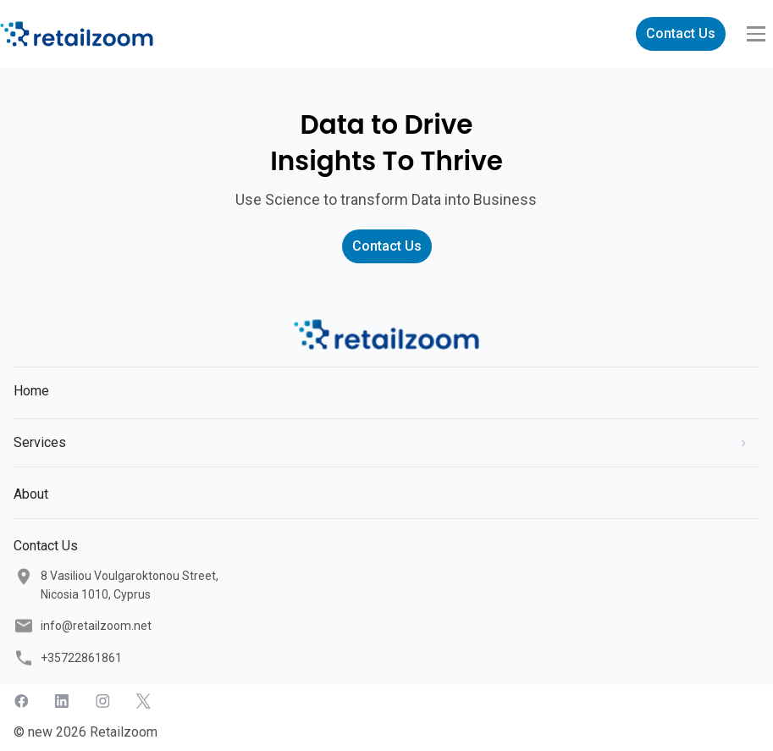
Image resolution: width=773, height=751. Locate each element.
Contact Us (680, 33)
